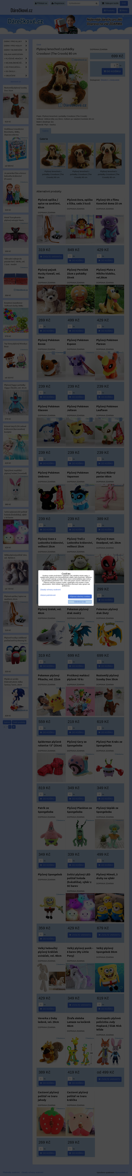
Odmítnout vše (80, 602)
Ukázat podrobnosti (48, 595)
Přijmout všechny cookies (80, 596)
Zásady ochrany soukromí (50, 590)
